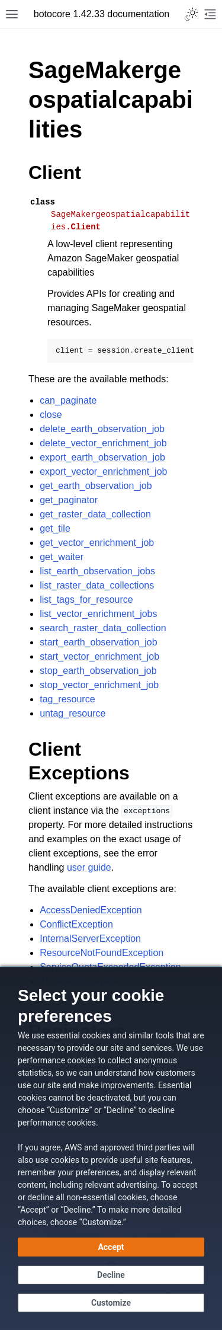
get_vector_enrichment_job (97, 543)
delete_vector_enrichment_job (103, 443)
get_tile (55, 528)
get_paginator (69, 500)
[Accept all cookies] (111, 1247)
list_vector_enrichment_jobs (98, 614)
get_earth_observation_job (96, 486)
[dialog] (111, 1148)
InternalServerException (90, 938)
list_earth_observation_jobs (97, 571)
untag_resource (72, 713)
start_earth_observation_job (98, 642)
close (51, 415)
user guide (89, 867)
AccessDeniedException (91, 910)
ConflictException (76, 924)
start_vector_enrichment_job (99, 656)
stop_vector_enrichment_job (99, 685)
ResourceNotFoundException (101, 953)
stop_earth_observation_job (98, 671)
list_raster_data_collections (97, 585)
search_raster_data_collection (103, 628)
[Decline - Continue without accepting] (111, 1274)
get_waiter (61, 557)
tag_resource (67, 699)
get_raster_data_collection (95, 514)
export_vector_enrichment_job (103, 471)
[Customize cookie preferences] (111, 1302)
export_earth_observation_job (102, 457)
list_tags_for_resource (86, 599)
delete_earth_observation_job (102, 429)
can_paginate (68, 400)
